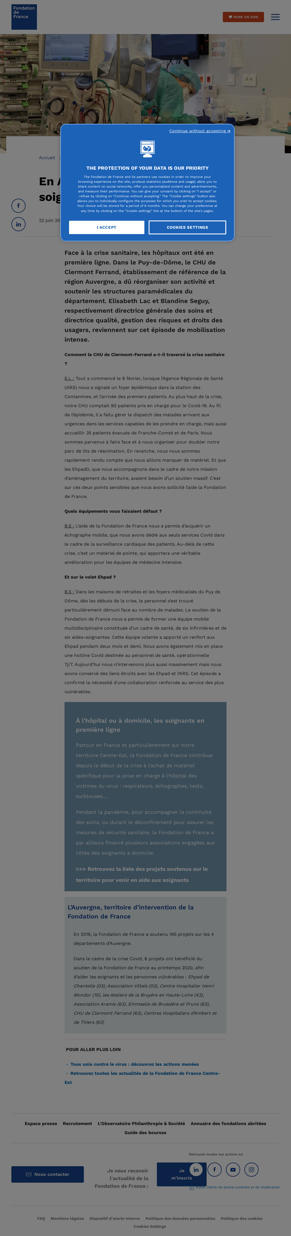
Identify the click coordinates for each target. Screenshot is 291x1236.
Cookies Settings (187, 227)
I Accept (107, 227)
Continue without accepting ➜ (199, 131)
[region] (147, 183)
